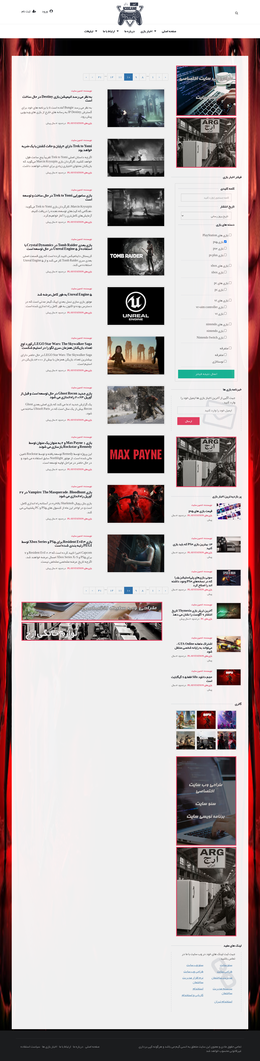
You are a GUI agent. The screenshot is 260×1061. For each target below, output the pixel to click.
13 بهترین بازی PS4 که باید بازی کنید (192, 546)
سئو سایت (226, 965)
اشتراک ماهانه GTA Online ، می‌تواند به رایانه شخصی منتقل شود (193, 648)
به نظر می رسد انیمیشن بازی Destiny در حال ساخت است (57, 98)
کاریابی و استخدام (192, 995)
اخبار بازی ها (49, 1046)
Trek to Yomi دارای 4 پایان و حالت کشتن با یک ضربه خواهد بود (57, 148)
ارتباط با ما (109, 31)
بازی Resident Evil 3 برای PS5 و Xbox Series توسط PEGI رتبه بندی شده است (57, 543)
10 (128, 77)
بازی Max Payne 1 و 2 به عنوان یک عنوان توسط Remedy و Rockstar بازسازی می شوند (60, 444)
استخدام (198, 988)
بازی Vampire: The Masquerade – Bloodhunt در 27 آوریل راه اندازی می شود (55, 494)
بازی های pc (206, 618)
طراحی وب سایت (193, 971)
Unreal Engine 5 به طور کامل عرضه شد (64, 294)
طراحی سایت (224, 971)
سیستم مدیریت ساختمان (222, 990)
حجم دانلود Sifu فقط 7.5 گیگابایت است (191, 679)
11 (120, 77)
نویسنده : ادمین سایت (201, 505)
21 (99, 77)
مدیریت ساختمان (222, 977)
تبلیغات (88, 31)
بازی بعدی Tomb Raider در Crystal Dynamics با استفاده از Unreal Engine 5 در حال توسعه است (58, 246)
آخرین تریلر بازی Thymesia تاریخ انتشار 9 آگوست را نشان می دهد (192, 613)
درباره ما (129, 31)
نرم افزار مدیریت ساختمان (192, 979)
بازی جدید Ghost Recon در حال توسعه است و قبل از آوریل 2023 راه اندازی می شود (56, 395)
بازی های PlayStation (199, 515)
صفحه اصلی (169, 31)
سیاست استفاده (30, 1046)
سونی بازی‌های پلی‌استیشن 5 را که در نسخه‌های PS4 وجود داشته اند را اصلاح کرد (191, 581)
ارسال (188, 421)
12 (111, 77)
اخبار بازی (146, 31)
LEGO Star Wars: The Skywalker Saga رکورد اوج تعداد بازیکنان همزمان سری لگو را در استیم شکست (56, 345)
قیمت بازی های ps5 (200, 511)
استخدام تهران (223, 1001)
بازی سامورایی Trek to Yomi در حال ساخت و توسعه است (57, 197)
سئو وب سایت (194, 965)
